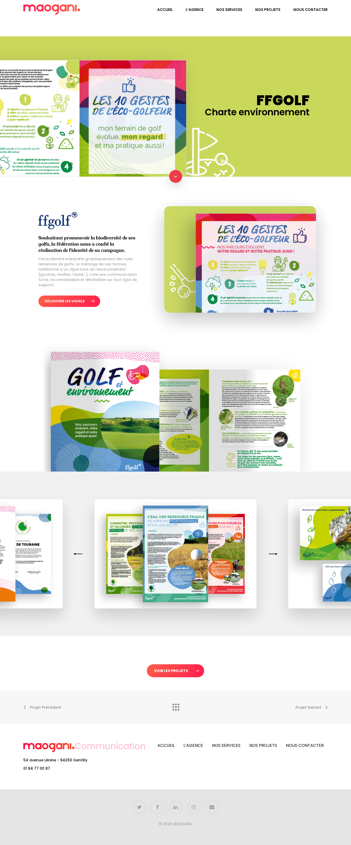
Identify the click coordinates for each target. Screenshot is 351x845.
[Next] (272, 554)
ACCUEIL (166, 745)
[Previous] (79, 554)
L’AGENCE (193, 745)
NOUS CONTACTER (305, 745)
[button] (69, 301)
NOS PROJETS (263, 745)
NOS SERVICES (226, 745)
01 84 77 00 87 (36, 768)
